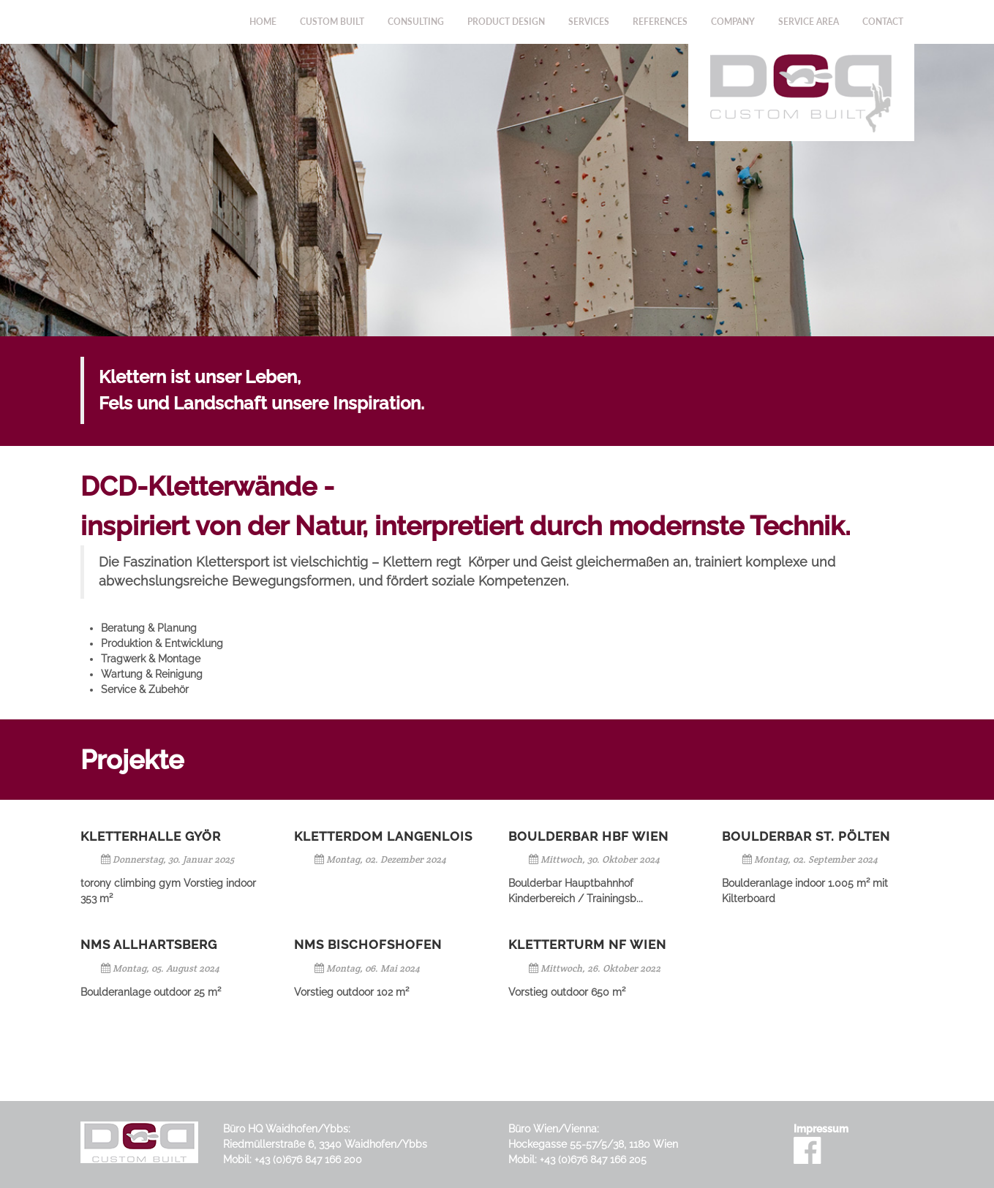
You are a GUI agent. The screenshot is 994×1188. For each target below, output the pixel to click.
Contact (882, 21)
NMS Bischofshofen (368, 944)
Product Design (506, 21)
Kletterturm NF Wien (587, 944)
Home (262, 21)
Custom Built (332, 21)
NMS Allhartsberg (148, 944)
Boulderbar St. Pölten (806, 836)
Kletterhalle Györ (150, 836)
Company (733, 21)
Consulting (416, 21)
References (660, 21)
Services (588, 21)
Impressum (821, 1129)
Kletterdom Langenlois (383, 836)
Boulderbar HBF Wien (588, 836)
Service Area (808, 21)
